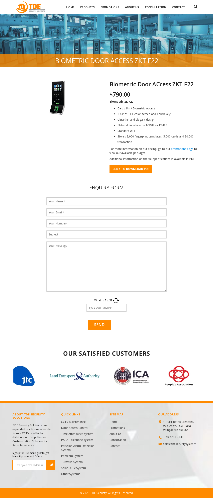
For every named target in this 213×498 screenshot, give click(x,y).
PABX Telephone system (77, 440)
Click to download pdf (131, 169)
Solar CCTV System (73, 468)
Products (87, 7)
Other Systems (70, 474)
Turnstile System (72, 462)
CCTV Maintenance (73, 422)
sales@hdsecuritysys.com (179, 444)
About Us (132, 7)
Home (70, 7)
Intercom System (72, 456)
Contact (178, 7)
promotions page (182, 149)
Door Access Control (74, 428)
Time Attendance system (77, 434)
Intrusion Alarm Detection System (77, 448)
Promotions (110, 7)
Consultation (155, 7)
